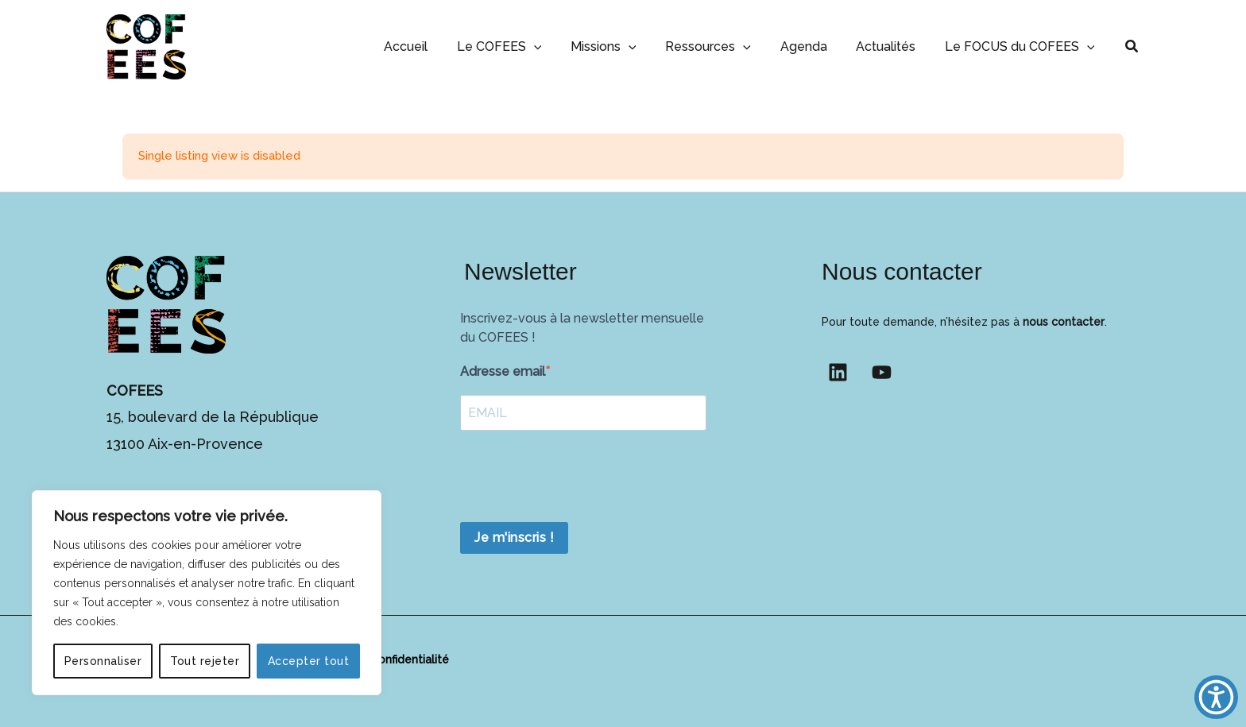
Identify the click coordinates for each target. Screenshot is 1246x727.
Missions (620, 46)
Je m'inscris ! (514, 537)
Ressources (721, 46)
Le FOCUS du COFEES (1021, 46)
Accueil (429, 46)
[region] (206, 592)
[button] (554, 46)
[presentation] (581, 478)
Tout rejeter (204, 661)
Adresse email (502, 371)
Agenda (812, 46)
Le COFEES (519, 46)
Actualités (891, 46)
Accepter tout (309, 661)
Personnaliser (103, 661)
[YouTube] (881, 372)
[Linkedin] (838, 372)
